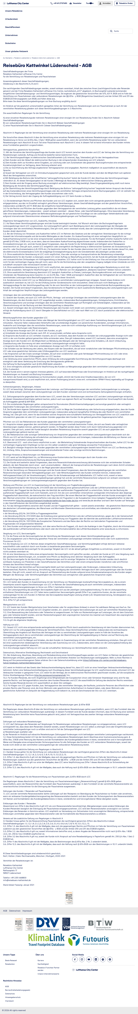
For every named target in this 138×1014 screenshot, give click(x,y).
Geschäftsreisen (12, 27)
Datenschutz (14, 910)
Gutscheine (10, 43)
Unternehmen (11, 35)
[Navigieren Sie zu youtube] (89, 959)
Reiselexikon (10, 964)
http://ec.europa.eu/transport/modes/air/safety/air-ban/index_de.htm (47, 500)
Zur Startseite (7, 58)
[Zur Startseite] (17, 3)
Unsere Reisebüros (13, 11)
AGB (5, 910)
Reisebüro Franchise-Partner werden (48, 968)
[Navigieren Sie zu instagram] (82, 959)
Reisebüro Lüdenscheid (21, 58)
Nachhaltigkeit (43, 964)
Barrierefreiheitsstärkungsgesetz (17, 990)
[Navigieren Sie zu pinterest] (110, 959)
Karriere (41, 960)
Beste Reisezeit (11, 960)
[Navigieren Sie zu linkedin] (96, 959)
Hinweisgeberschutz (13, 997)
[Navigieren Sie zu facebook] (75, 959)
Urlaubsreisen (11, 19)
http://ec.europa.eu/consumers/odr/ (50, 675)
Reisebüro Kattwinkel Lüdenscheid (43, 58)
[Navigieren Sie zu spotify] (103, 959)
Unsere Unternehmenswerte (48, 974)
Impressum (27, 910)
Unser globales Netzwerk (16, 51)
